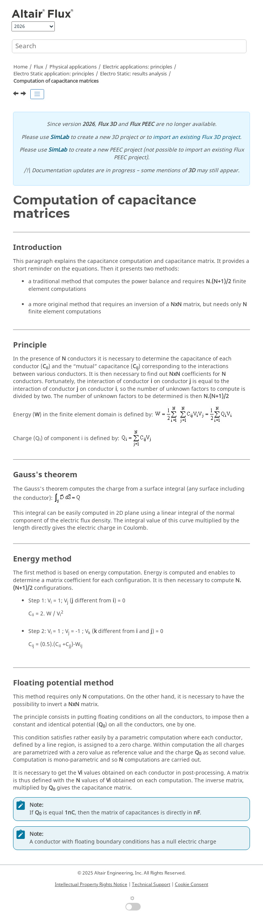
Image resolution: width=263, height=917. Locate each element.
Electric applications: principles (137, 67)
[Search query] (129, 46)
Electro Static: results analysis (133, 73)
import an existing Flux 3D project (196, 137)
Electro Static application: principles (53, 73)
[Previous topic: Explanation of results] (16, 94)
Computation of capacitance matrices (56, 81)
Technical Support (151, 884)
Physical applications (73, 67)
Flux (38, 67)
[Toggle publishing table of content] (37, 94)
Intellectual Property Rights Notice (91, 884)
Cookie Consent (191, 884)
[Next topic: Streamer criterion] (24, 94)
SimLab (59, 137)
